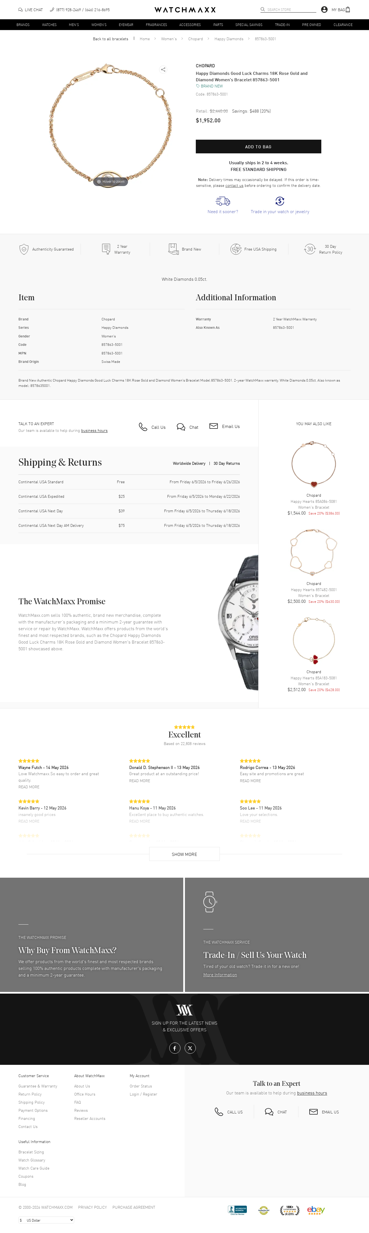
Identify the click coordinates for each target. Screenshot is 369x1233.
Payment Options (33, 1110)
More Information (220, 974)
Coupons (25, 1176)
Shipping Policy (31, 1102)
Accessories (190, 24)
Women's (99, 24)
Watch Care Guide (33, 1168)
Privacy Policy (92, 1207)
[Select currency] (46, 1220)
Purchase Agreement (133, 1207)
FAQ (77, 1102)
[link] (223, 205)
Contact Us (28, 1126)
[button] (341, 10)
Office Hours (84, 1094)
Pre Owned (311, 24)
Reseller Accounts (89, 1118)
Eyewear (126, 24)
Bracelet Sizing (31, 1152)
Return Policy (30, 1094)
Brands (23, 24)
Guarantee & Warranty (37, 1086)
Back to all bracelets (110, 38)
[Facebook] (174, 1048)
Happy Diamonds (228, 38)
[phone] (80, 9)
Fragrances (156, 24)
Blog (22, 1184)
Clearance (343, 24)
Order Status (141, 1086)
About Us (82, 1086)
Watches (49, 24)
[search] (263, 9)
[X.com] (190, 1048)
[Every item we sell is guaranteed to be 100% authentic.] (46, 249)
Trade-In (282, 24)
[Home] (185, 10)
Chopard (195, 38)
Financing (26, 1118)
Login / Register (143, 1094)
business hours (94, 430)
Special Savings (248, 24)
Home (145, 38)
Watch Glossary (31, 1160)
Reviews (81, 1110)
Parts (218, 24)
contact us (234, 185)
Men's (74, 24)
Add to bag (258, 146)
